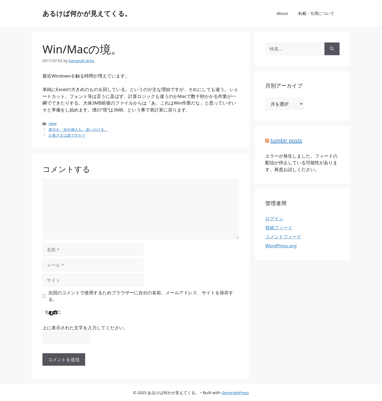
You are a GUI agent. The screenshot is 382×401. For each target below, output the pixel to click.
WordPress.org (281, 246)
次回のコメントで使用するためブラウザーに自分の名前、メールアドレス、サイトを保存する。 (140, 296)
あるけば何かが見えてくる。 (86, 13)
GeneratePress (235, 392)
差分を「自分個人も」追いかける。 (78, 129)
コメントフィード (283, 237)
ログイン (274, 218)
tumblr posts (286, 140)
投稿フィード (278, 228)
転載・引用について (316, 13)
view (53, 123)
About (282, 13)
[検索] (332, 48)
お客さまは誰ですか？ (67, 135)
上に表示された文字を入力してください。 (85, 328)
